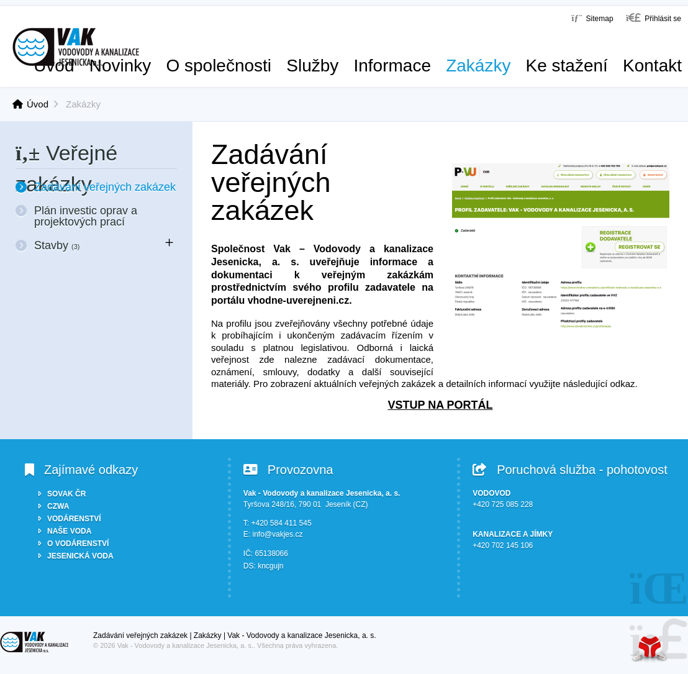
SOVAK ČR (66, 494)
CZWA (58, 506)
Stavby (56, 245)
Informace (392, 66)
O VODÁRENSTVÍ (78, 543)
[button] (653, 18)
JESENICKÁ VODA (80, 556)
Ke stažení (567, 66)
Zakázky (478, 66)
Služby (312, 66)
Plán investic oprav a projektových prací (85, 216)
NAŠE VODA (69, 531)
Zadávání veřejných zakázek (105, 187)
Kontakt (652, 66)
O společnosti (218, 66)
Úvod (75, 47)
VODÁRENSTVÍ (74, 518)
